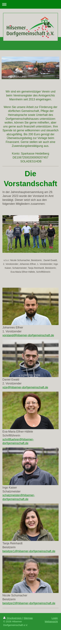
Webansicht (51, 621)
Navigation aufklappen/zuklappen (30, 4)
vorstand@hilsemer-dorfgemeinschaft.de (28, 335)
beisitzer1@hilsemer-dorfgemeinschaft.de (28, 551)
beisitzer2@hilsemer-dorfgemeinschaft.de (28, 603)
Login (55, 618)
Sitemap (28, 618)
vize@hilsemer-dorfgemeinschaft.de (25, 387)
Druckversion (12, 618)
